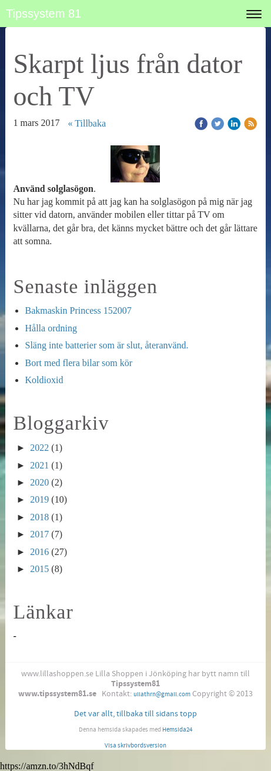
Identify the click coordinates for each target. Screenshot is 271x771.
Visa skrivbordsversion (135, 746)
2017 (39, 534)
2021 (39, 465)
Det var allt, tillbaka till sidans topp (135, 714)
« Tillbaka (87, 123)
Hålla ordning (50, 328)
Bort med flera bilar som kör (78, 363)
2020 (39, 482)
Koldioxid (44, 380)
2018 (39, 517)
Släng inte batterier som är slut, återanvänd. (106, 345)
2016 (39, 552)
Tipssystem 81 (43, 13)
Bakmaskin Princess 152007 (78, 310)
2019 (39, 499)
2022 (39, 448)
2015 (39, 569)
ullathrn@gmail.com (161, 694)
